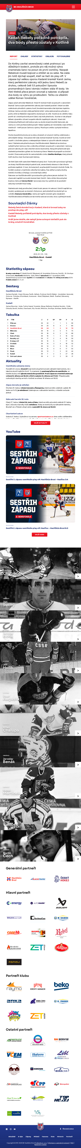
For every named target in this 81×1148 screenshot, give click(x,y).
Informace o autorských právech (58, 1143)
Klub (52, 1137)
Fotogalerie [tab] (63, 56)
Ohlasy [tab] (24, 56)
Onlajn (49, 56)
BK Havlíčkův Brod (24, 7)
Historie (60, 1137)
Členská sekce (67, 1129)
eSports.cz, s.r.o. (41, 1143)
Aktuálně (11, 1137)
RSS (72, 1143)
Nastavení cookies (40, 1144)
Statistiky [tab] (36, 56)
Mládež (36, 1137)
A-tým (20, 1137)
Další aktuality (40, 423)
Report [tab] (13, 56)
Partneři (69, 1137)
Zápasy (12, 33)
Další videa (39, 534)
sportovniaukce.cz (45, 417)
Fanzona (45, 1137)
